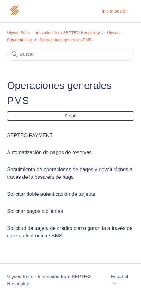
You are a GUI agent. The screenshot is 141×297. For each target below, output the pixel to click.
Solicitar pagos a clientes (35, 211)
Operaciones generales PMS (65, 40)
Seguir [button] (70, 116)
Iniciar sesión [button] (115, 11)
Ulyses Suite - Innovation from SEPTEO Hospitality (53, 32)
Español (119, 276)
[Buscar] (70, 54)
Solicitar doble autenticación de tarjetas (51, 194)
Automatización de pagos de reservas (49, 152)
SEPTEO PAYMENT (29, 135)
